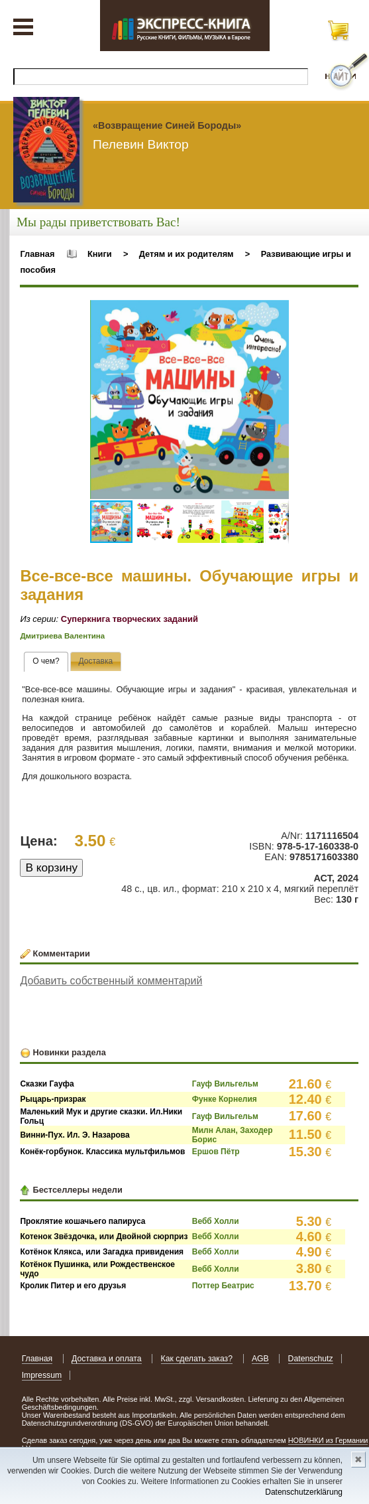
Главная (37, 254)
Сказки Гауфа (47, 1084)
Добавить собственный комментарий (111, 980)
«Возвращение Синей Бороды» (167, 125)
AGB (260, 1358)
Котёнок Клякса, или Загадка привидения (102, 1251)
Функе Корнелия (224, 1099)
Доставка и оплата (107, 1358)
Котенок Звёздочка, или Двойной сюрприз (103, 1236)
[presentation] (46, 661)
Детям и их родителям (186, 254)
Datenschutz (310, 1358)
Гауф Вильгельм (225, 1084)
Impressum (42, 1375)
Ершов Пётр (216, 1151)
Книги (99, 254)
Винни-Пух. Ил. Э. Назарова (74, 1135)
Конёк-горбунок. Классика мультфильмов (102, 1151)
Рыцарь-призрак (52, 1099)
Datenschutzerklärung (304, 1492)
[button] (277, 312)
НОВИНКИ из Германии (328, 1440)
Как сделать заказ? (197, 1358)
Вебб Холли (215, 1221)
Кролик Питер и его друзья (73, 1285)
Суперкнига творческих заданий (129, 619)
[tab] (46, 662)
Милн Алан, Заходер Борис (232, 1135)
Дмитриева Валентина (62, 636)
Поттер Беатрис (223, 1285)
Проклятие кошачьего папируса (82, 1221)
